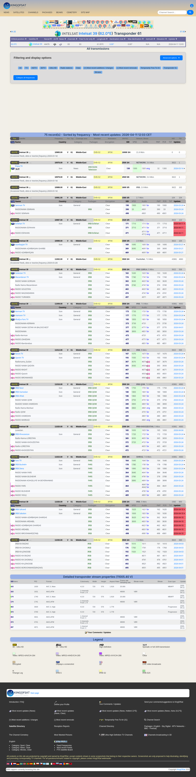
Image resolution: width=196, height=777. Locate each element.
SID (127, 142)
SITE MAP (85, 12)
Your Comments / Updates (99, 632)
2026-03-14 (178, 168)
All (20, 68)
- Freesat (152, 728)
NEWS (6, 12)
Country (62, 142)
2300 (124, 269)
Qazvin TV (19, 357)
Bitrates (98, 72)
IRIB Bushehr (21, 464)
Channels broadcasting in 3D (158, 735)
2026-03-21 (178, 244)
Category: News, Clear (21, 748)
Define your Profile (61, 703)
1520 (124, 220)
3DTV (43, 68)
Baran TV (19, 353)
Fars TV (18, 460)
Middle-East (81, 152)
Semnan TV (20, 205)
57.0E (182, 32)
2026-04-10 (178, 509)
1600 (124, 187)
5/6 (128, 177)
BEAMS (59, 12)
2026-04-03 (179, 543)
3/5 (128, 187)
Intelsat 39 (88, 33)
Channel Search (152, 720)
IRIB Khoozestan (22, 434)
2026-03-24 (178, 205)
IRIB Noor (19, 388)
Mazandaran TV (22, 277)
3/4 (129, 152)
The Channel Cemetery (18, 735)
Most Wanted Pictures (63, 735)
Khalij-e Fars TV (21, 319)
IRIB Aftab (19, 396)
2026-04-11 (178, 223)
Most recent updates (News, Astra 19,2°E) (163, 711)
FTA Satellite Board (65, 750)
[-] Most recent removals (127, 68)
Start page (23, 693)
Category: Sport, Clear (21, 745)
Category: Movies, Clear (22, 750)
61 (72, 152)
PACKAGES (47, 12)
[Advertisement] (98, 109)
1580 (124, 198)
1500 (124, 241)
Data (78, 68)
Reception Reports (61, 726)
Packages (148, 726)
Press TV (18, 166)
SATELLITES (18, 12)
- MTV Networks (177, 726)
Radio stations (66, 68)
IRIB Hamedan (21, 392)
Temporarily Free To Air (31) (113, 720)
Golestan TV (20, 273)
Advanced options (171, 58)
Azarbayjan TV (21, 244)
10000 (124, 152)
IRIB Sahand (20, 509)
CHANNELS (33, 12)
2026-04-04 (178, 430)
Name (18, 142)
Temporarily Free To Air (150, 68)
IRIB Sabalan (20, 513)
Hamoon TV (20, 315)
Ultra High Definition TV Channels (116, 735)
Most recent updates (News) (22, 711)
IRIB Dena (19, 468)
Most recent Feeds (64, 748)
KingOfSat (181, 769)
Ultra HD (53, 68)
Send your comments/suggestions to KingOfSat (163, 702)
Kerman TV (20, 311)
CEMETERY (72, 12)
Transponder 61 (170, 68)
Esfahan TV (20, 223)
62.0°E (106, 33)
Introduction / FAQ (16, 702)
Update (177, 142)
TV (26, 68)
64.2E (13, 32)
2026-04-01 (178, 327)
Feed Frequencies (64, 745)
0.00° (112, 44)
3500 (124, 259)
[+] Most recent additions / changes (98, 68)
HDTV (34, 68)
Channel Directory (106, 726)
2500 (124, 163)
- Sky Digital (165, 726)
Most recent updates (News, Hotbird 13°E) (118, 711)
